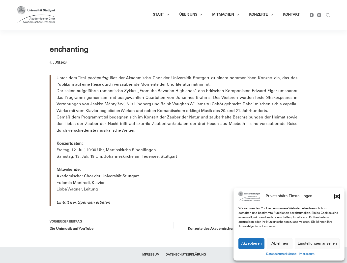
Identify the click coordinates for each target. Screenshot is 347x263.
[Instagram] (319, 15)
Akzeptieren (251, 244)
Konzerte (262, 15)
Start (162, 15)
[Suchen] (328, 15)
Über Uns (191, 15)
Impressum (307, 254)
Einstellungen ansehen (317, 244)
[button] (337, 196)
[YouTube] (312, 15)
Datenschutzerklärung (281, 254)
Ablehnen (279, 244)
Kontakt (291, 15)
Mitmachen (226, 15)
